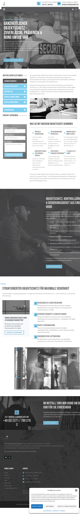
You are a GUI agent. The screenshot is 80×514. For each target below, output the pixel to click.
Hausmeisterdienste (10, 81)
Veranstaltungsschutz (11, 86)
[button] (76, 490)
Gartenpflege (8, 92)
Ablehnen (49, 506)
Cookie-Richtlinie (47, 510)
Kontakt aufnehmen (15, 338)
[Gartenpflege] (25, 91)
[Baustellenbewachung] (25, 102)
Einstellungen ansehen (67, 506)
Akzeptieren (37, 506)
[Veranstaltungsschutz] (25, 86)
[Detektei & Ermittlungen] (25, 97)
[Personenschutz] (25, 110)
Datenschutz (55, 510)
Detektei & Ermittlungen (11, 97)
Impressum (62, 510)
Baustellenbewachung (11, 102)
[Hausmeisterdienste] (25, 81)
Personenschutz (9, 110)
